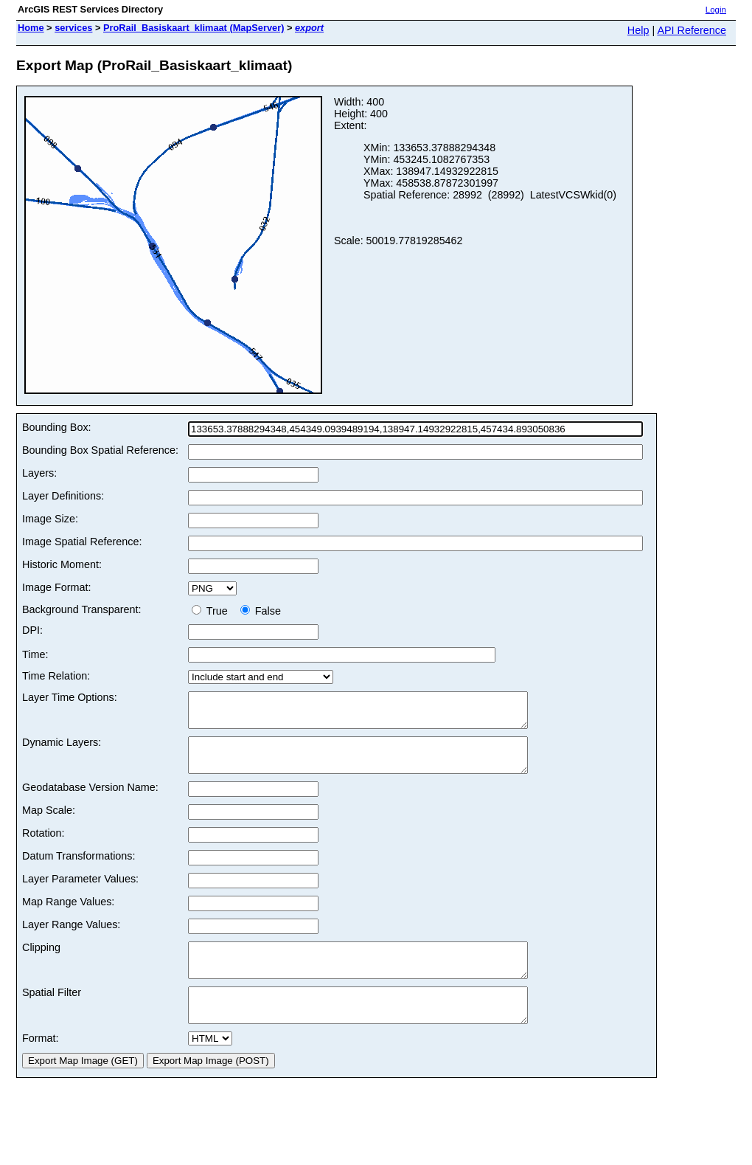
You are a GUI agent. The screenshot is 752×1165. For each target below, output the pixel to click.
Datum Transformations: (79, 869)
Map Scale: (48, 823)
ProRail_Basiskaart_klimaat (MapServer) (193, 27)
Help (638, 30)
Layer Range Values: (71, 938)
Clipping (41, 961)
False (260, 611)
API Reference (691, 30)
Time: (35, 654)
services (73, 27)
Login (716, 9)
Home (31, 27)
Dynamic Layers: (61, 749)
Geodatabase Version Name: (90, 800)
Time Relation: (56, 676)
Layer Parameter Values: (80, 892)
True (213, 611)
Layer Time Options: (69, 697)
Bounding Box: (56, 427)
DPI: (32, 630)
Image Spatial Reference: (82, 541)
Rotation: (43, 846)
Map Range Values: (68, 915)
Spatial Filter (51, 1012)
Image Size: (50, 519)
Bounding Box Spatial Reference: (100, 450)
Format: (40, 1065)
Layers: (39, 473)
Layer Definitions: (63, 496)
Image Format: (56, 587)
